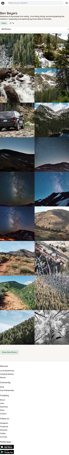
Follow (4, 23)
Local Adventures (7, 370)
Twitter (3, 433)
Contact (3, 414)
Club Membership (7, 390)
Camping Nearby (7, 374)
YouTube (3, 437)
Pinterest (3, 430)
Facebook (4, 426)
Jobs (2, 403)
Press (2, 410)
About (2, 400)
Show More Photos (9, 352)
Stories (3, 377)
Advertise (4, 407)
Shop (2, 387)
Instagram (4, 423)
